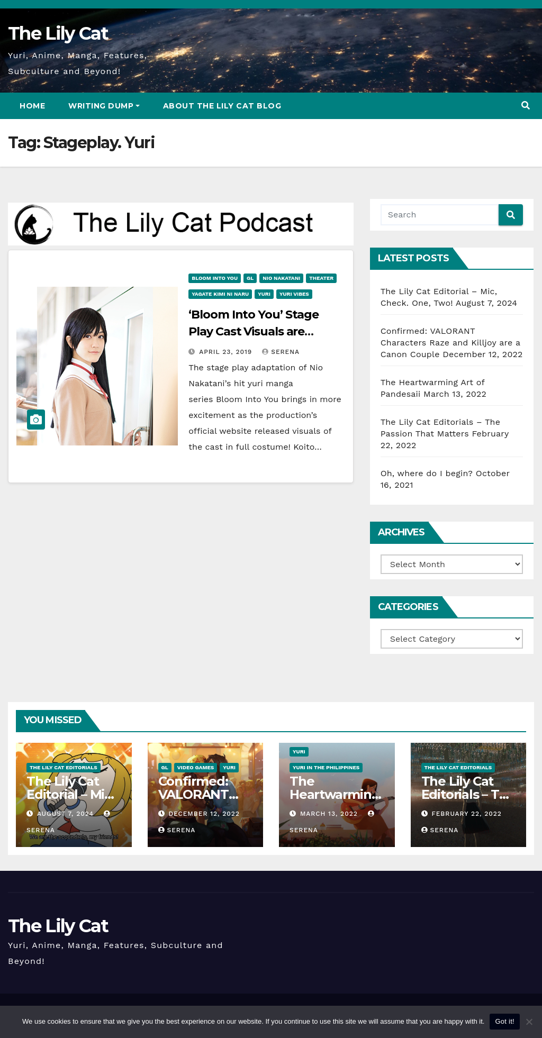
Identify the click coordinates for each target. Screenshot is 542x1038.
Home (32, 106)
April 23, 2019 (227, 352)
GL (250, 278)
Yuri (264, 294)
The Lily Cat (58, 33)
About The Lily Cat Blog (222, 106)
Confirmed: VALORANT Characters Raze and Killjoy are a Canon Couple (450, 342)
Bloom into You (215, 278)
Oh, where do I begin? (427, 473)
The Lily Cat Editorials (63, 767)
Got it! (504, 1021)
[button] (525, 106)
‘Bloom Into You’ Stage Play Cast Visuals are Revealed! (253, 331)
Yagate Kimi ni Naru (220, 294)
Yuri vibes (294, 294)
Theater (321, 278)
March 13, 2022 (330, 813)
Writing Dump (104, 106)
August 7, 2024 (66, 813)
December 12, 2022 (203, 813)
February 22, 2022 (466, 813)
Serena (281, 352)
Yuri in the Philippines (326, 767)
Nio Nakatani (281, 278)
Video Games (195, 767)
